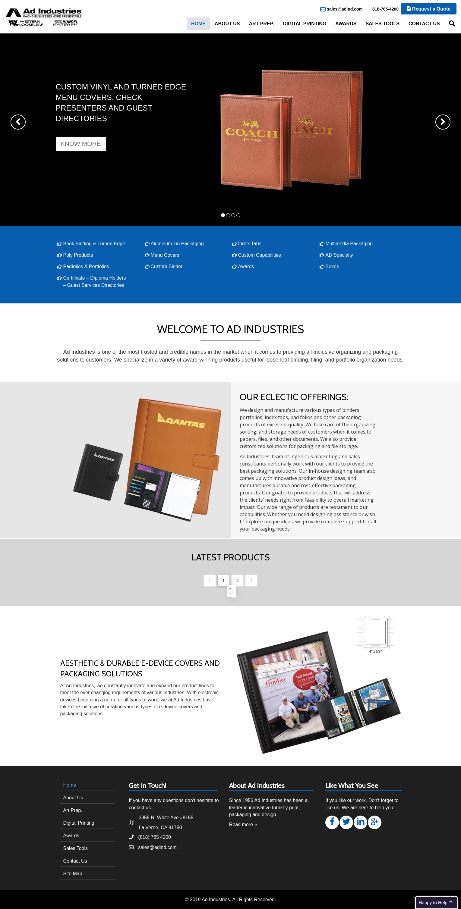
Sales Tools (382, 23)
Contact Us (424, 23)
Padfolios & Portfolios (86, 266)
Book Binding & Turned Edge (94, 243)
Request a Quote (428, 8)
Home (198, 23)
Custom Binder (167, 266)
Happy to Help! (434, 902)
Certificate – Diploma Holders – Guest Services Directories (94, 281)
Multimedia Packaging (349, 243)
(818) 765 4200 (154, 837)
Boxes (332, 266)
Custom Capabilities (259, 255)
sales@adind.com (341, 9)
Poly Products (78, 255)
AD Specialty (339, 255)
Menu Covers (165, 255)
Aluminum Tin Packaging (177, 243)
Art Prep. (261, 23)
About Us (227, 23)
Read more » (243, 824)
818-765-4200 (382, 9)
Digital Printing (304, 23)
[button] (81, 144)
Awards (345, 23)
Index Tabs (249, 243)
